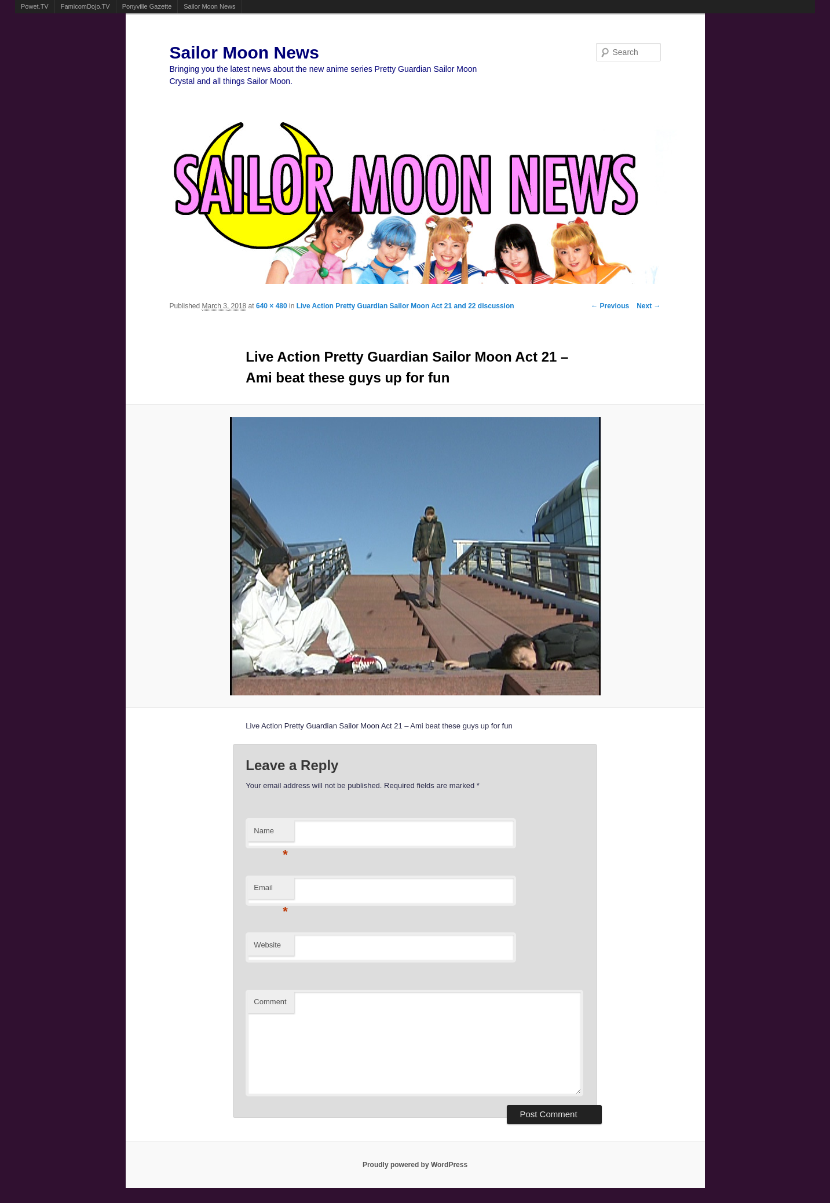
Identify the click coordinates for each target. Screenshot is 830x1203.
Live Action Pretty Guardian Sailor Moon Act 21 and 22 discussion (405, 306)
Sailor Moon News (209, 6)
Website (267, 944)
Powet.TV (35, 6)
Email (271, 891)
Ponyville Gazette (147, 6)
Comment (270, 1001)
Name (271, 834)
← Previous (610, 306)
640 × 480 (271, 306)
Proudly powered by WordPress (415, 1165)
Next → (648, 306)
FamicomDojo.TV (85, 6)
